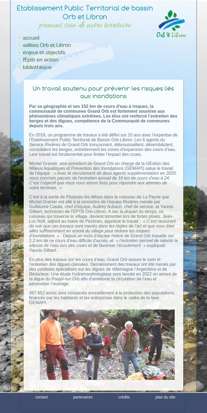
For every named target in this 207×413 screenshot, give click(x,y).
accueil (31, 38)
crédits (124, 408)
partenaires (82, 408)
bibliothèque (37, 67)
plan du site (165, 408)
